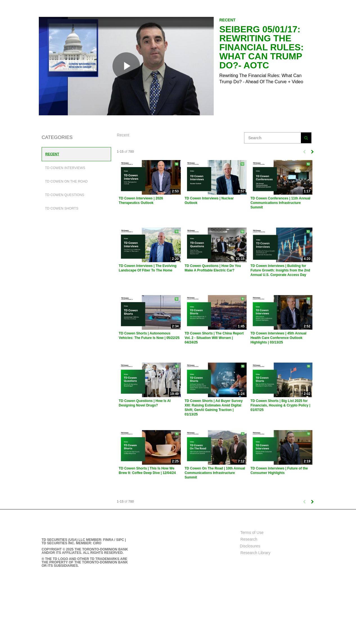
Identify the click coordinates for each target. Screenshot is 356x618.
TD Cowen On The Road (66, 181)
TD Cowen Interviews (65, 168)
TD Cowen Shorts (61, 208)
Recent (52, 154)
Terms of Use (251, 532)
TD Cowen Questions (64, 195)
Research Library (255, 552)
